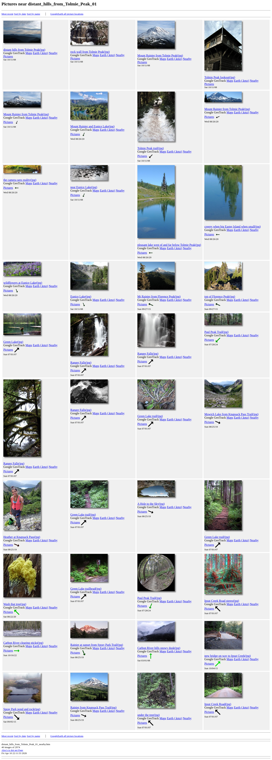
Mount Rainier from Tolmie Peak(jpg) (160, 55)
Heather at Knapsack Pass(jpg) (21, 537)
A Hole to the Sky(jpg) (151, 503)
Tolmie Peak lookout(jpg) (219, 77)
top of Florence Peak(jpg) (219, 296)
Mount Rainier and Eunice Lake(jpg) (92, 126)
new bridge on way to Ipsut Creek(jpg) (227, 655)
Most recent (7, 13)
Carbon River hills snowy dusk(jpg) (158, 648)
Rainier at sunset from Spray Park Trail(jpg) (96, 644)
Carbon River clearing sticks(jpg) (23, 642)
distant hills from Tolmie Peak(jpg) (24, 49)
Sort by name (33, 13)
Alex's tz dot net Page (12, 750)
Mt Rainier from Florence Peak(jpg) (159, 296)
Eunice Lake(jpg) (80, 296)
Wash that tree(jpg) (14, 604)
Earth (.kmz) (40, 53)
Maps (29, 53)
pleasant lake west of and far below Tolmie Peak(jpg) (169, 244)
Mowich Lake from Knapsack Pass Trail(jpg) (231, 414)
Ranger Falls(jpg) (80, 362)
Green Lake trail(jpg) (150, 416)
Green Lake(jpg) (13, 341)
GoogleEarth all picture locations (66, 13)
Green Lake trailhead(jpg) (85, 588)
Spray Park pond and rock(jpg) (21, 709)
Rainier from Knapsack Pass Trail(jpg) (93, 707)
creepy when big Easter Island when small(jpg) (232, 226)
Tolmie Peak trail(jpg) (150, 148)
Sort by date (20, 13)
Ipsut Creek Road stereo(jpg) (221, 600)
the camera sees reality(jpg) (19, 180)
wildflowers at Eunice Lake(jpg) (22, 282)
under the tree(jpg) (148, 715)
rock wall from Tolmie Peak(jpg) (90, 51)
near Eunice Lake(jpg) (83, 187)
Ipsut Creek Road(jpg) (217, 704)
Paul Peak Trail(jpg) (216, 332)
